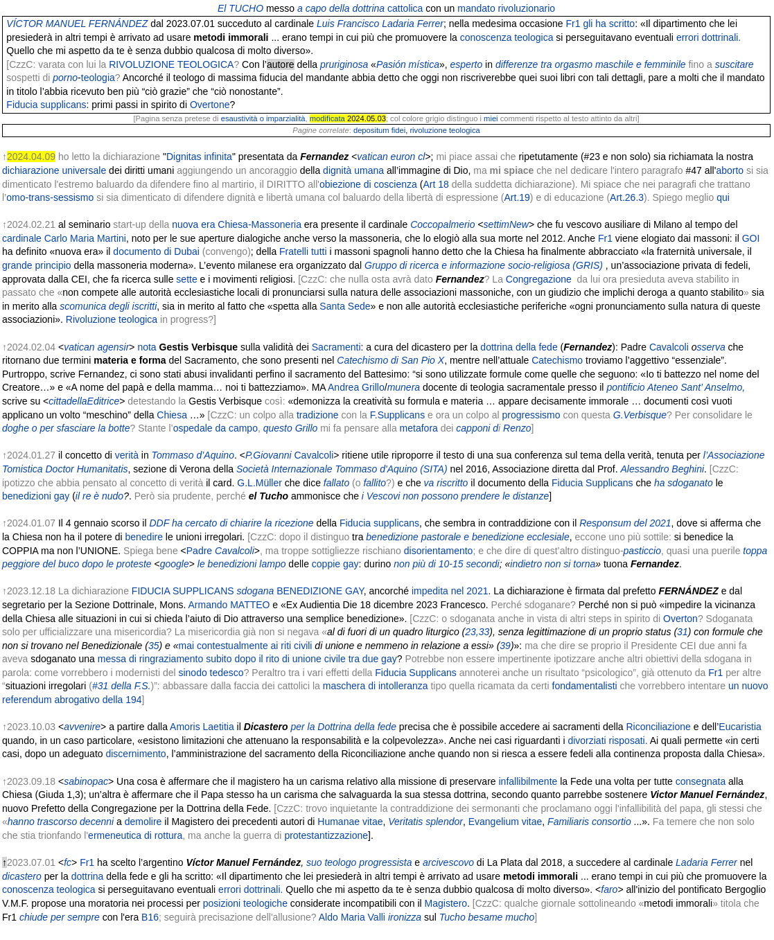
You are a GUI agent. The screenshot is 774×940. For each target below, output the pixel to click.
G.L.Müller (259, 482)
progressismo (531, 414)
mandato (476, 8)
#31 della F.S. (121, 685)
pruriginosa (344, 64)
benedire (144, 536)
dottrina (87, 876)
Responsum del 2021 (625, 523)
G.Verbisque (640, 414)
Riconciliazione (658, 726)
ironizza (404, 917)
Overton (680, 618)
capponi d (477, 428)
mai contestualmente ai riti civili (246, 645)
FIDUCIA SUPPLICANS (183, 590)
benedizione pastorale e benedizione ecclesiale (467, 536)
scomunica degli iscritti (108, 306)
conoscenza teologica (507, 37)
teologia (98, 77)
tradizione (318, 414)
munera (403, 387)
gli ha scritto (609, 23)
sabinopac (86, 781)
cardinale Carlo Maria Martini (64, 238)
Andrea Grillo (356, 387)
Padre (199, 550)
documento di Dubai (156, 251)
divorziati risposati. (607, 740)
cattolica (405, 8)
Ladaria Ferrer (706, 862)
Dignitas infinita (199, 156)
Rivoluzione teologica (111, 319)
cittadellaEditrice (84, 401)
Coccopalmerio (442, 224)
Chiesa (172, 414)
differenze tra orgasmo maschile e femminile (590, 64)
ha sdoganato (683, 482)
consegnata (700, 781)
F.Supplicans (397, 414)
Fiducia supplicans (46, 104)
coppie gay (335, 563)
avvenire (82, 726)
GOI (751, 238)
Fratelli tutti (302, 251)
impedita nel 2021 (450, 590)
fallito (374, 482)
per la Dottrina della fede (343, 726)
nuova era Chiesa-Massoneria (236, 224)
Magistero (446, 903)
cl (421, 156)
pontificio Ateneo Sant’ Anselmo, (675, 387)
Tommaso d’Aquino (193, 455)
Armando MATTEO (229, 604)
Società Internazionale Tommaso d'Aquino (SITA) (342, 469)
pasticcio (642, 550)
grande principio (36, 265)
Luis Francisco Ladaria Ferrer (380, 23)
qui (723, 197)
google (174, 563)
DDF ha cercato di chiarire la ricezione (231, 523)
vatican (372, 156)
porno (65, 77)
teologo (340, 862)
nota (146, 347)
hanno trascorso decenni (61, 821)
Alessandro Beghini (662, 469)
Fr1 (573, 23)
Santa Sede (344, 306)
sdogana (255, 590)
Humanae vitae (349, 821)
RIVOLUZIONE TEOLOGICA (171, 64)
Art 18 (435, 184)
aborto (730, 170)
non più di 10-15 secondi (447, 563)
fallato (336, 482)
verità (127, 455)
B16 (150, 917)
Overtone (210, 104)
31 (682, 631)
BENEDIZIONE (309, 590)
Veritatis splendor (425, 821)
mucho (519, 917)
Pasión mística (407, 64)
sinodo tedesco (210, 672)
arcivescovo (448, 862)
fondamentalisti (584, 685)
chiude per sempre (59, 917)
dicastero (22, 876)
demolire (143, 821)
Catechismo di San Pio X (390, 360)
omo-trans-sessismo (50, 197)
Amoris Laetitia (202, 726)
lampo (272, 563)
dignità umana (353, 170)
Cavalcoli (669, 347)
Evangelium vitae (505, 821)
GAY (354, 590)
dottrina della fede (518, 347)
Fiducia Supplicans (592, 482)
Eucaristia (740, 726)
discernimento (135, 753)
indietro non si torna (552, 563)
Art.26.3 (627, 197)
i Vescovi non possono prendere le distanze (455, 496)
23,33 (477, 631)
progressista (385, 862)
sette (186, 279)
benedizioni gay (35, 496)
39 (505, 645)
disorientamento (438, 550)
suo (314, 862)
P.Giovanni (268, 455)
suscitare (734, 64)
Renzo (517, 428)
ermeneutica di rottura (135, 835)
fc (67, 862)
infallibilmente (527, 781)
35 (153, 645)
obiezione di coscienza (368, 184)
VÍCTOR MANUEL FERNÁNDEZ (77, 23)
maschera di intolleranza (375, 685)
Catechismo (557, 360)
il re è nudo (99, 496)
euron (403, 156)
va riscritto (446, 482)
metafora (419, 428)
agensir (113, 347)
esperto (466, 64)
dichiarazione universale (54, 170)
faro (609, 889)
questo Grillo (290, 428)
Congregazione (539, 279)
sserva (710, 347)
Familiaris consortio (589, 821)
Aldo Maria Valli (352, 917)
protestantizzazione (326, 835)
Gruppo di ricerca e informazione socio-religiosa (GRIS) (483, 265)
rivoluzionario (526, 8)
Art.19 (517, 197)
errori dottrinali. (708, 37)
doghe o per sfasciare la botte (66, 428)
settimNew (506, 224)
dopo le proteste (116, 563)
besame (485, 917)
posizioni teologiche (245, 903)
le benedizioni (227, 563)
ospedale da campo (215, 428)
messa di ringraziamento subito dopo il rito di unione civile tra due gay (247, 658)
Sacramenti (336, 347)
